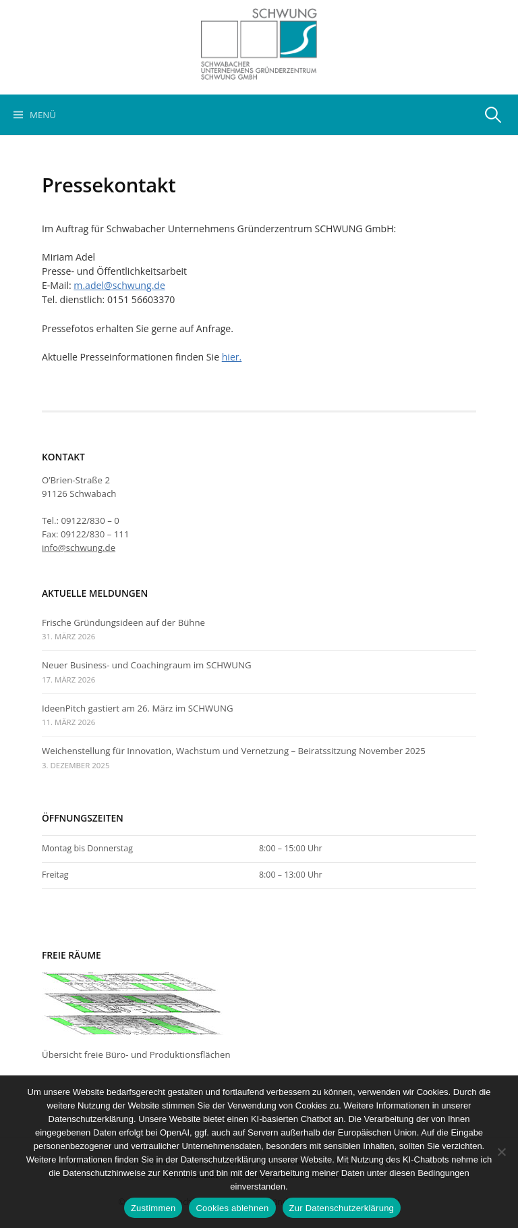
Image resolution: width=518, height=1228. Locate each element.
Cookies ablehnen (232, 1208)
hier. (232, 356)
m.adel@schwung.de (119, 285)
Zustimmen (153, 1208)
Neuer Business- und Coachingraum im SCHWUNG (147, 665)
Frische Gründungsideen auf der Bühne (123, 622)
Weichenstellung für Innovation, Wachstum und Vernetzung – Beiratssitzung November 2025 (234, 751)
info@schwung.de (78, 547)
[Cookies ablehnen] (501, 1151)
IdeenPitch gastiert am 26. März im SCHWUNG (137, 708)
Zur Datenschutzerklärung (342, 1208)
